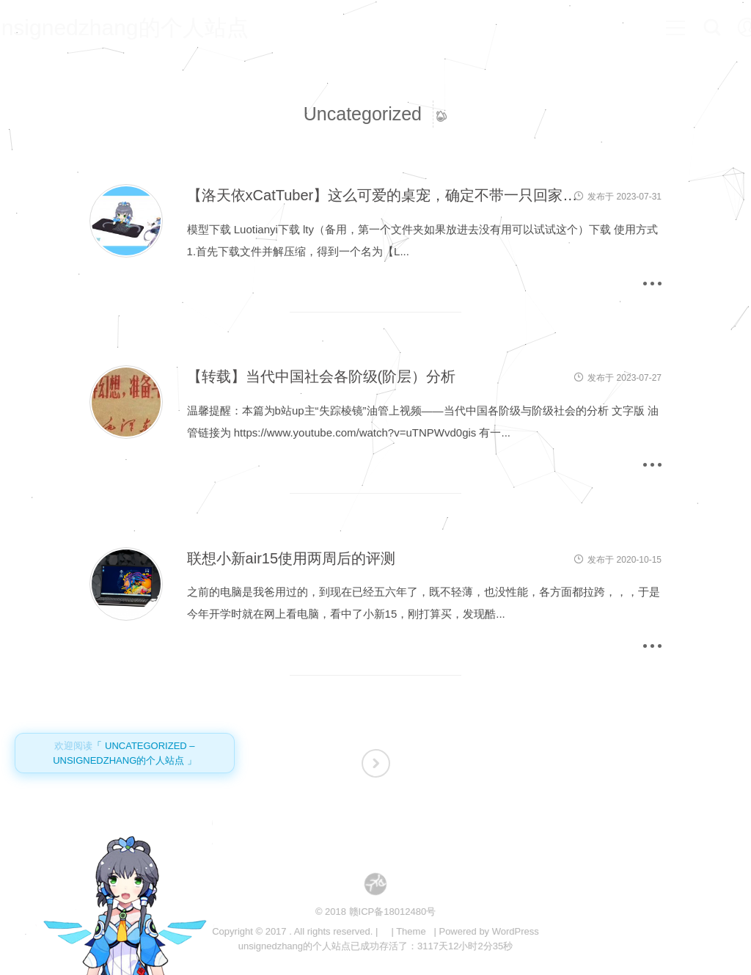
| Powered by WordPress (485, 931)
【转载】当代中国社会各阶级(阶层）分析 (321, 376)
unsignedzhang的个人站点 (140, 27)
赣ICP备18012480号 (392, 911)
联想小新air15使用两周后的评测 (291, 558)
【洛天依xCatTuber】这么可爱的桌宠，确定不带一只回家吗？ (390, 195)
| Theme (408, 931)
